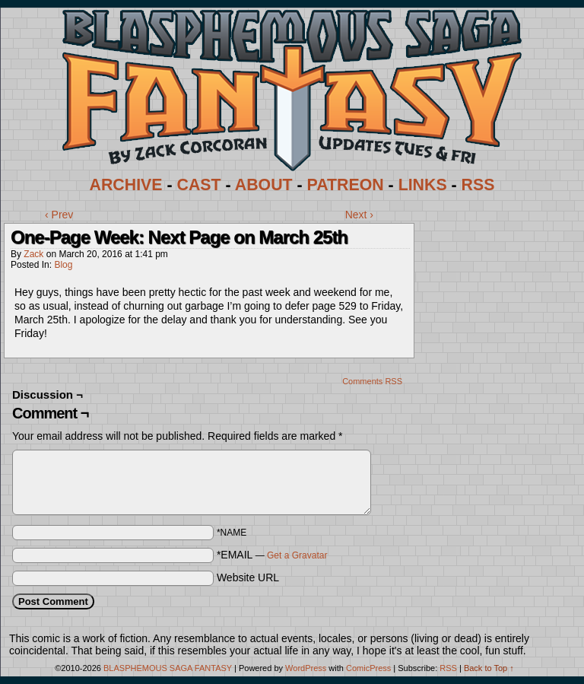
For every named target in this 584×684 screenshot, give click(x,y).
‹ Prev (59, 214)
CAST (199, 185)
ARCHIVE (126, 185)
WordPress (305, 668)
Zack (33, 254)
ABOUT (264, 185)
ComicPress (368, 668)
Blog (63, 264)
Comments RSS (372, 381)
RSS (478, 185)
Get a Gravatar (297, 555)
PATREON (345, 185)
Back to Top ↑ (489, 668)
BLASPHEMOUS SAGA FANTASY (167, 668)
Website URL (248, 577)
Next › (359, 214)
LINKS (422, 185)
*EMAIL (272, 555)
